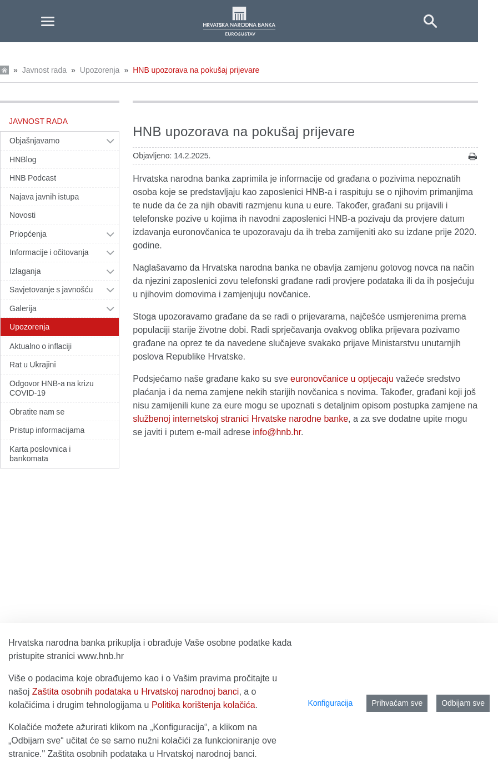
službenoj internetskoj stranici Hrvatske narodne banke (240, 418)
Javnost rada (44, 70)
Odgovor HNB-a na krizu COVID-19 (51, 388)
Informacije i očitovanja (49, 252)
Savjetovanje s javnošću (51, 289)
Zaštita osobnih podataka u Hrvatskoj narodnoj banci (135, 691)
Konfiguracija (330, 703)
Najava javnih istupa (44, 196)
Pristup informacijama (46, 430)
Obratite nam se (36, 411)
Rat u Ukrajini (32, 364)
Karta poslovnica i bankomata (40, 454)
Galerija (23, 308)
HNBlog (23, 159)
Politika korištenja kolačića (203, 705)
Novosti (22, 215)
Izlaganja (25, 271)
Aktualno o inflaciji (40, 346)
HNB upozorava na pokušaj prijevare (196, 70)
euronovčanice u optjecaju (342, 378)
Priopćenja (28, 234)
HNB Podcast (32, 177)
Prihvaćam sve (396, 703)
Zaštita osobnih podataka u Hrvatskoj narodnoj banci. (152, 754)
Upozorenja (100, 70)
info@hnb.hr (277, 432)
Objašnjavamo (34, 140)
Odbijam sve (463, 703)
